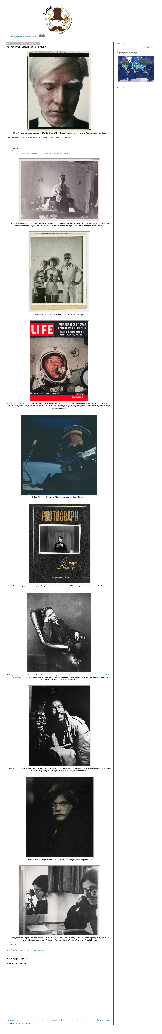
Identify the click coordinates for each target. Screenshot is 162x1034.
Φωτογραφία (36, 950)
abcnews (13, 945)
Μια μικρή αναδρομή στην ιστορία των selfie (27, 151)
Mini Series (34, 37)
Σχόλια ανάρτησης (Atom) (23, 1023)
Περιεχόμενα (18, 37)
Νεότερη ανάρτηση (13, 1020)
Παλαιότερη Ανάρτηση (104, 1020)
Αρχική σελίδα (58, 1020)
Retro (42, 950)
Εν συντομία (26, 37)
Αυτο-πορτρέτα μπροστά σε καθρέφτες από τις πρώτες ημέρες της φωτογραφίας (40, 153)
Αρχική (11, 37)
